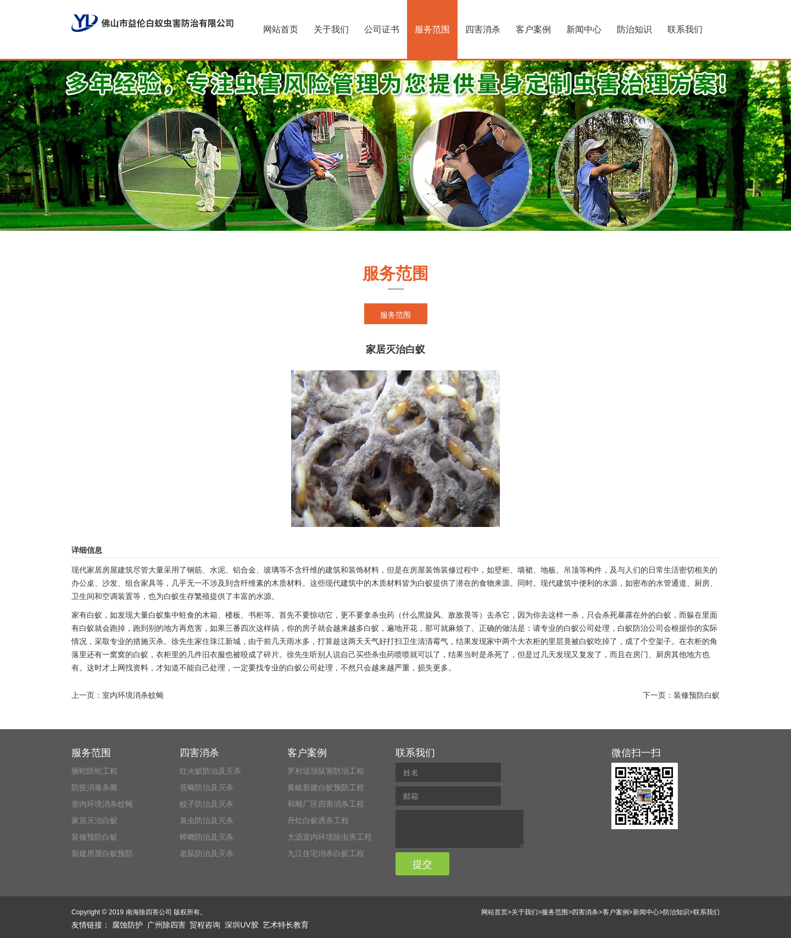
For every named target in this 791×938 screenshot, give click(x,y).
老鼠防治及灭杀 (206, 853)
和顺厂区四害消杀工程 (325, 804)
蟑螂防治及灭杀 (206, 836)
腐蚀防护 (127, 924)
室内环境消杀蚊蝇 (133, 695)
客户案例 (533, 29)
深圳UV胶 (241, 924)
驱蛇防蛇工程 (94, 771)
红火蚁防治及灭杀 (210, 771)
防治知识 (634, 29)
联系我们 (685, 29)
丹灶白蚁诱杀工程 (318, 820)
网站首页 (280, 29)
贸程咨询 (205, 924)
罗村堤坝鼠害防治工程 (325, 771)
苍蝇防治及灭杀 (206, 787)
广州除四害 (166, 924)
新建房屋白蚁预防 (102, 853)
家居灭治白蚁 (94, 820)
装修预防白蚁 (696, 695)
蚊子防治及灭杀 (206, 804)
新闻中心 (583, 29)
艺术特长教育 (286, 924)
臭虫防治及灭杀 (206, 820)
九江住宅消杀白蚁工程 (325, 853)
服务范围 (432, 29)
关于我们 (331, 29)
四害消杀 (482, 29)
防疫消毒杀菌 (94, 787)
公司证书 (381, 29)
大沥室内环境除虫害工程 (329, 836)
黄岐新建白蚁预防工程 (325, 787)
